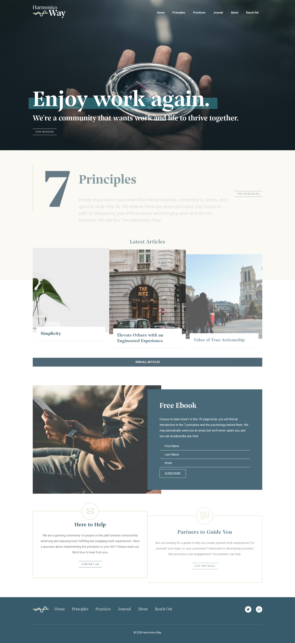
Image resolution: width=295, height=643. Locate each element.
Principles (179, 12)
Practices (199, 12)
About (234, 12)
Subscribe (173, 481)
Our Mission (45, 132)
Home (161, 12)
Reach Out (252, 12)
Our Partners (204, 574)
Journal (218, 12)
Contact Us (90, 570)
